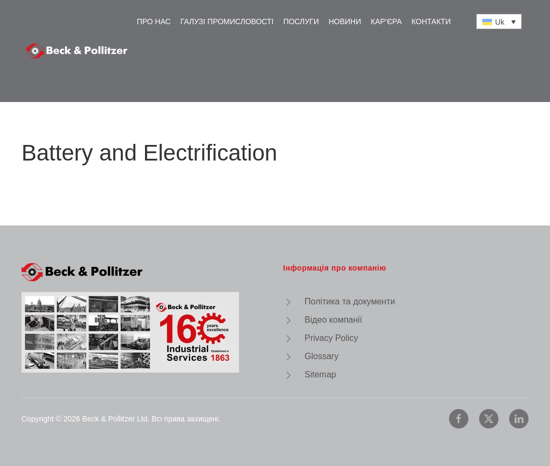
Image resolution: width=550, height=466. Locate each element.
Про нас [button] (154, 21)
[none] (499, 21)
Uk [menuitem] (499, 22)
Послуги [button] (301, 21)
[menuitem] (499, 21)
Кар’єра (386, 21)
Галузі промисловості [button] (227, 21)
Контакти (431, 21)
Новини (345, 21)
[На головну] (76, 51)
